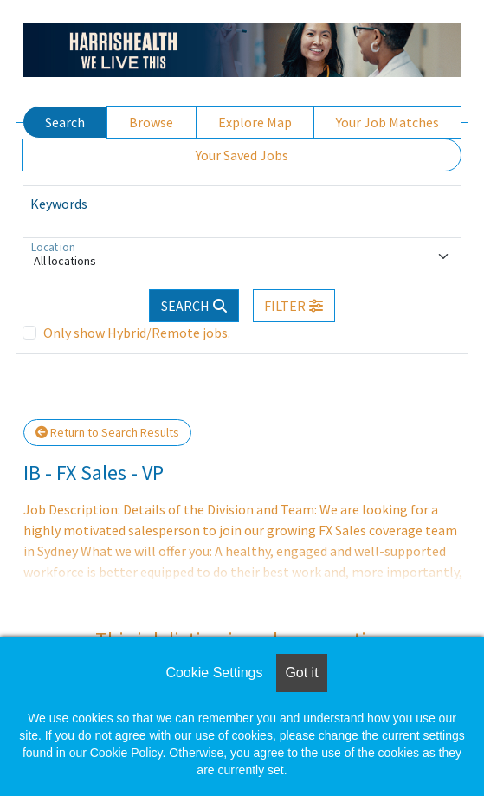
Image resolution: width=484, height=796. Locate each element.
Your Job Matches (387, 122)
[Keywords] (242, 204)
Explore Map (255, 122)
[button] (294, 305)
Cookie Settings (213, 672)
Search (65, 122)
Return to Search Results (107, 432)
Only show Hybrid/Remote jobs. (136, 332)
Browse (151, 122)
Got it (301, 672)
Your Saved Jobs (242, 155)
